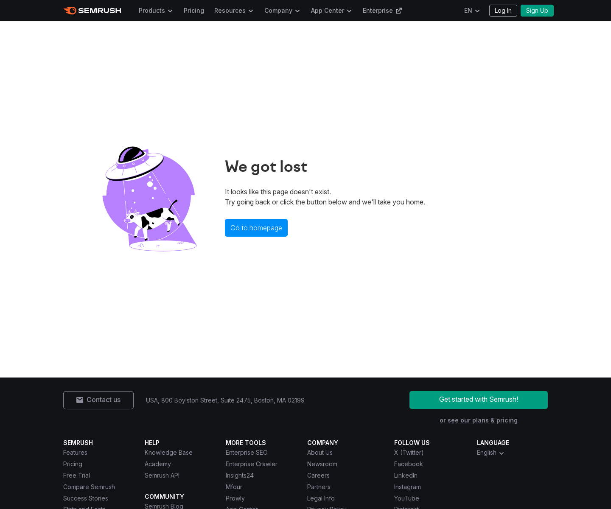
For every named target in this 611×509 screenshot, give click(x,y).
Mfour (234, 486)
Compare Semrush (89, 486)
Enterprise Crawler (251, 463)
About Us (320, 452)
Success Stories (85, 498)
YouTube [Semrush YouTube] (406, 498)
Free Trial (76, 475)
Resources (230, 10)
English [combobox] (491, 452)
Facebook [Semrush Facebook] (408, 463)
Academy (158, 463)
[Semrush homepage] (92, 10)
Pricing (194, 10)
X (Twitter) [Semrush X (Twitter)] (409, 452)
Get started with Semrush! (478, 399)
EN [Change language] (468, 10)
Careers (318, 475)
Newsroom (322, 463)
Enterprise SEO (247, 452)
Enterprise (382, 10)
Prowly (235, 498)
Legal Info (321, 498)
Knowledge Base (169, 452)
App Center (327, 10)
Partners (319, 486)
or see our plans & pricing (479, 420)
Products (152, 10)
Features (75, 452)
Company (278, 10)
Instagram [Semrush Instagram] (407, 486)
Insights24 (240, 475)
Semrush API (162, 475)
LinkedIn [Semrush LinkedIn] (406, 475)
